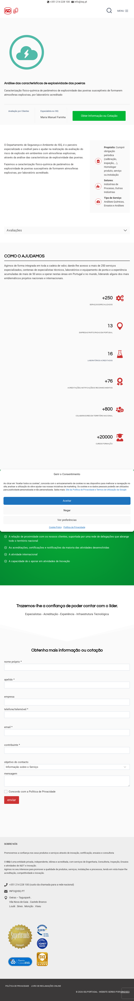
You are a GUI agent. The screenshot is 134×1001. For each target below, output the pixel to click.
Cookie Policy (55, 527)
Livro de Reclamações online (46, 986)
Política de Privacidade (74, 527)
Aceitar (67, 500)
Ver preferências (67, 520)
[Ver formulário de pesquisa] (109, 11)
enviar (11, 800)
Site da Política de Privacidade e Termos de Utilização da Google (96, 489)
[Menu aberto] (123, 11)
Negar (67, 510)
